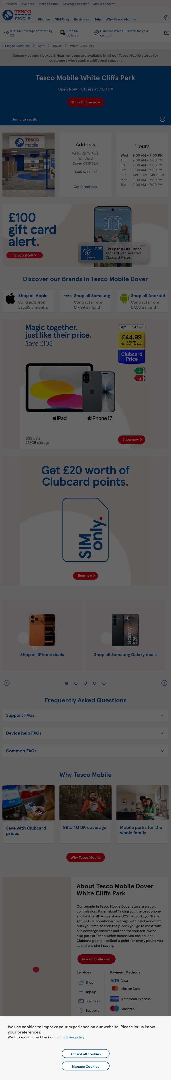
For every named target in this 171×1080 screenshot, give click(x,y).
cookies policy (73, 1037)
